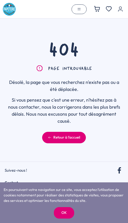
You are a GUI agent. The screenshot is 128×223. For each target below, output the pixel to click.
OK (64, 212)
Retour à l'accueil (64, 137)
